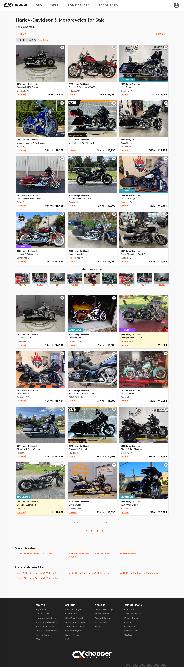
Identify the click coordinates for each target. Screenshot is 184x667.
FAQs (38, 639)
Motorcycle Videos (45, 626)
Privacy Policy (131, 618)
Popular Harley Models (47, 630)
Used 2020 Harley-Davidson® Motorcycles (139, 573)
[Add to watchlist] (62, 47)
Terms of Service (132, 614)
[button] (25, 40)
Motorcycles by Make (46, 622)
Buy (39, 5)
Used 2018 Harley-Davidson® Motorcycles (37, 573)
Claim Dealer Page (104, 609)
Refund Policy (72, 635)
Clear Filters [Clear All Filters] (43, 40)
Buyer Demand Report (76, 622)
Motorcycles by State (46, 618)
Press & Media (131, 630)
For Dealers (79, 5)
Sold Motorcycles (73, 630)
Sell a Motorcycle (73, 609)
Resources (108, 5)
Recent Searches (44, 635)
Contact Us (129, 626)
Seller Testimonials (74, 626)
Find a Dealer (101, 622)
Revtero (128, 635)
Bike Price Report (74, 618)
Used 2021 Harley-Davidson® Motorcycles (37, 578)
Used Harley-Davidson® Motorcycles (35, 553)
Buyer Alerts (42, 609)
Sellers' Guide (72, 614)
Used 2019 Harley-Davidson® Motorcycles (88, 573)
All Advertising (102, 614)
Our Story (129, 609)
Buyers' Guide (42, 614)
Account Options (103, 618)
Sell (55, 5)
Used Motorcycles (127, 553)
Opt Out (128, 622)
